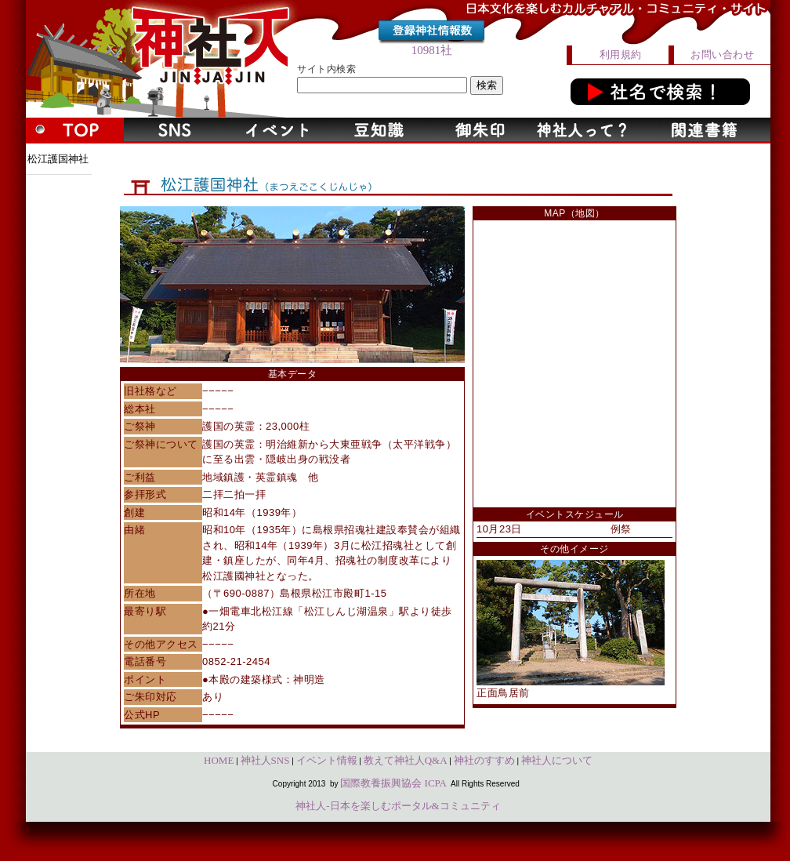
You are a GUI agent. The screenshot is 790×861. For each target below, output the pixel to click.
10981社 (432, 50)
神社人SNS (265, 760)
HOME (219, 760)
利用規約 (621, 54)
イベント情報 (326, 760)
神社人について (556, 760)
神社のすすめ (484, 760)
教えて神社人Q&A (406, 760)
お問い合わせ (722, 54)
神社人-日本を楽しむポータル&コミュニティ (397, 806)
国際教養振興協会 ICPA (393, 783)
